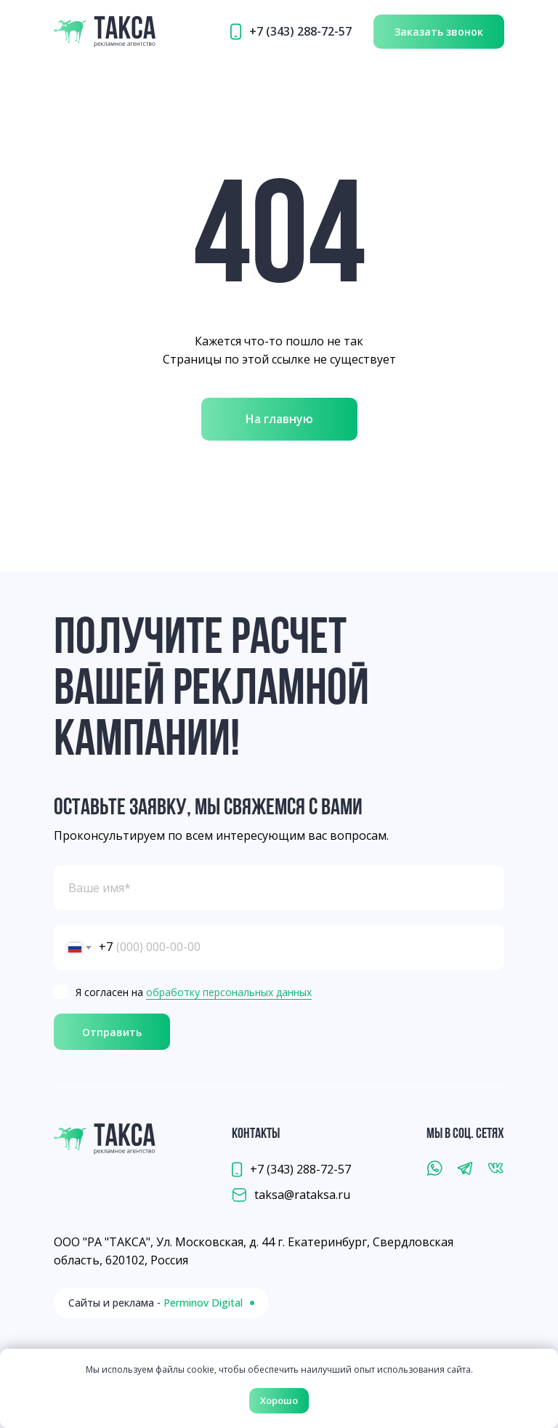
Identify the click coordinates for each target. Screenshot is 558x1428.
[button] (438, 32)
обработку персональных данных (229, 992)
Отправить (112, 1032)
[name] (279, 887)
